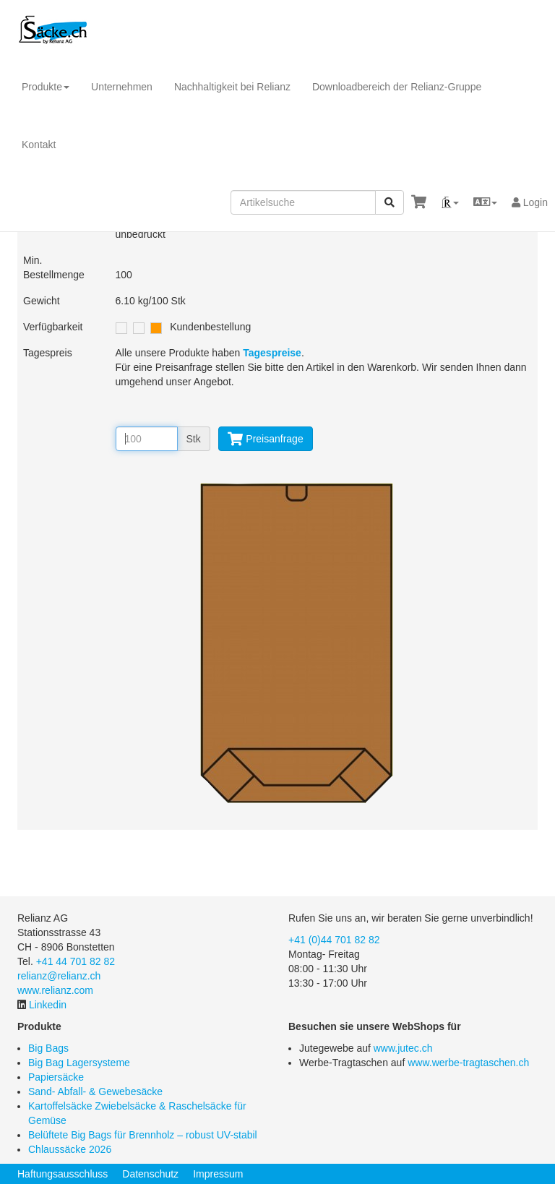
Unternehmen (121, 87)
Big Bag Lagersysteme (79, 1062)
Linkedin (47, 1005)
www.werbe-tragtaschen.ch (468, 1062)
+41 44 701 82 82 (75, 961)
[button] (450, 202)
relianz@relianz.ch (58, 976)
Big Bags (48, 1048)
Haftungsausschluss (62, 1174)
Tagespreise (272, 353)
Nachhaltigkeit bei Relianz (232, 87)
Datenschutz (150, 1174)
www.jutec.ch (403, 1048)
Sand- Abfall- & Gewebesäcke (95, 1091)
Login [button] (530, 202)
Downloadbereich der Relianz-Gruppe (396, 87)
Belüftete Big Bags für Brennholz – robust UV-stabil (142, 1135)
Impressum (218, 1174)
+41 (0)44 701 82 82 (334, 939)
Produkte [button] (45, 87)
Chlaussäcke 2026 (69, 1149)
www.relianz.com (55, 990)
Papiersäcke (56, 1077)
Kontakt (39, 144)
